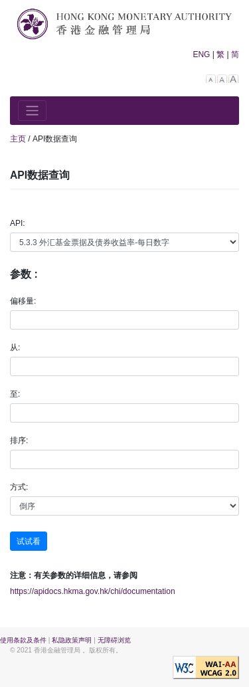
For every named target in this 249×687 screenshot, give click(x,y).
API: (17, 223)
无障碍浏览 (114, 640)
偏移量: (23, 301)
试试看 (29, 541)
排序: (19, 440)
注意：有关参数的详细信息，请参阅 (73, 575)
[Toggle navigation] (32, 110)
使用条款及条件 (23, 640)
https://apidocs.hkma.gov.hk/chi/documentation (92, 591)
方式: (19, 487)
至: (15, 394)
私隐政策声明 (72, 640)
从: (15, 347)
